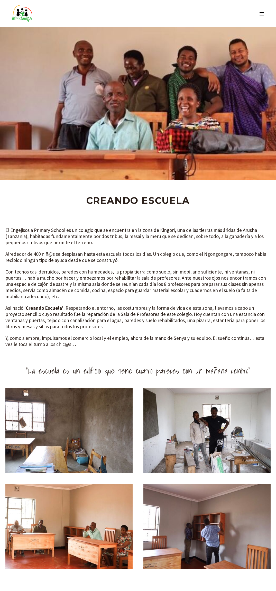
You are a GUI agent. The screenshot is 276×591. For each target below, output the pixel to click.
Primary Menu (262, 13)
